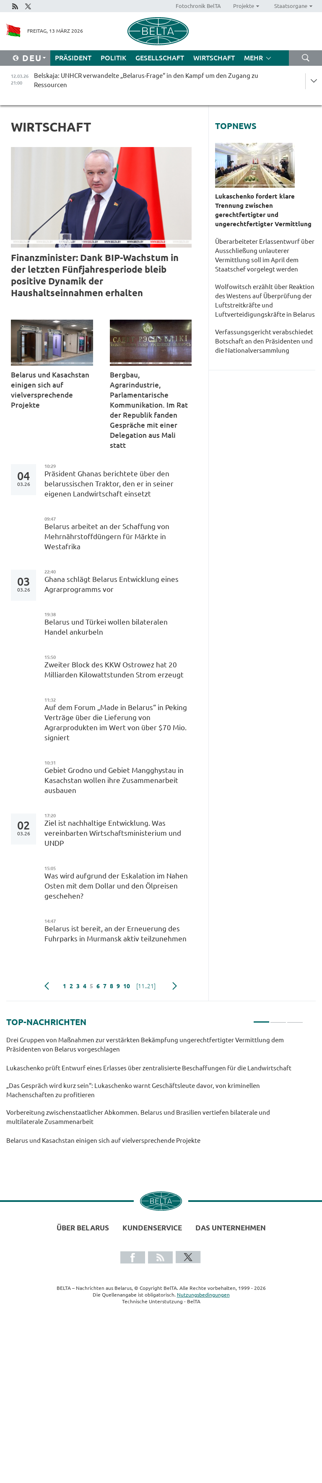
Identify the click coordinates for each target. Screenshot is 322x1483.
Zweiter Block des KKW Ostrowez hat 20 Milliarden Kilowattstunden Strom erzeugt (115, 670)
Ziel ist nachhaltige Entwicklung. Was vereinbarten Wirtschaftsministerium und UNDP (112, 833)
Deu (32, 58)
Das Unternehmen (230, 1228)
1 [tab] (261, 1018)
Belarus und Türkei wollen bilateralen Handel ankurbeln (106, 627)
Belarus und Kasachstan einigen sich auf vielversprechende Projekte (50, 390)
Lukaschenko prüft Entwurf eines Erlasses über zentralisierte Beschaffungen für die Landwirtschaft (150, 1068)
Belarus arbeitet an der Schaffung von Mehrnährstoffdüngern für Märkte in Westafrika (106, 536)
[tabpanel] (154, 1095)
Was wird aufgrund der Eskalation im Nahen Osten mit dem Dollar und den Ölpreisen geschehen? (116, 886)
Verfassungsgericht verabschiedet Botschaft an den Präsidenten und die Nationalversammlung (264, 341)
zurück (46, 986)
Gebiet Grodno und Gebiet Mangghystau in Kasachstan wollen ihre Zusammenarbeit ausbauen (114, 780)
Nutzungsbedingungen (203, 1294)
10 (126, 986)
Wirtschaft (214, 58)
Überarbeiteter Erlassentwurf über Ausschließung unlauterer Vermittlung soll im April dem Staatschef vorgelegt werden (264, 255)
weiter (174, 986)
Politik (113, 58)
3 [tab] (295, 1018)
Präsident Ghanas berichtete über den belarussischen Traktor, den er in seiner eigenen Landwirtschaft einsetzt (109, 484)
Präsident (73, 58)
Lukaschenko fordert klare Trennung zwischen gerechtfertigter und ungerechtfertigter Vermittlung (264, 210)
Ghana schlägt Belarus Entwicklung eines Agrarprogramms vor (111, 584)
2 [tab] (278, 1018)
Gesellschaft (159, 58)
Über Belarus (83, 1228)
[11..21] (146, 986)
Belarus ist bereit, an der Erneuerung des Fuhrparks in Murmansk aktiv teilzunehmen (116, 934)
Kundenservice (152, 1228)
